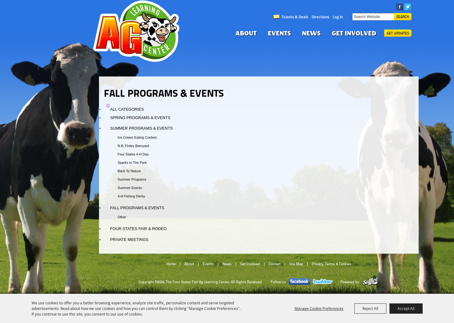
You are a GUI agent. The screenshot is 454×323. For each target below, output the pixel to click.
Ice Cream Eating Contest (137, 137)
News (311, 33)
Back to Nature (129, 171)
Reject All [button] (370, 308)
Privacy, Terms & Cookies (331, 264)
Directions (320, 16)
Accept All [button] (406, 308)
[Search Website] (373, 17)
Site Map (296, 264)
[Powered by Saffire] (370, 282)
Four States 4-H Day (133, 154)
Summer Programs (132, 179)
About (246, 33)
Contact (275, 264)
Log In (338, 16)
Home (171, 264)
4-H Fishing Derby (131, 196)
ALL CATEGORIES (127, 109)
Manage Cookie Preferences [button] (319, 308)
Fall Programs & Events (137, 207)
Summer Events (130, 188)
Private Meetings (129, 239)
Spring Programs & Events (140, 117)
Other (122, 217)
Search (402, 16)
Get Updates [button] (398, 33)
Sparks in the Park (132, 162)
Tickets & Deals (294, 16)
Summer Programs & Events (141, 128)
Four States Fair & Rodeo (138, 228)
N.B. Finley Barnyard (133, 146)
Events (279, 33)
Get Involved (354, 33)
